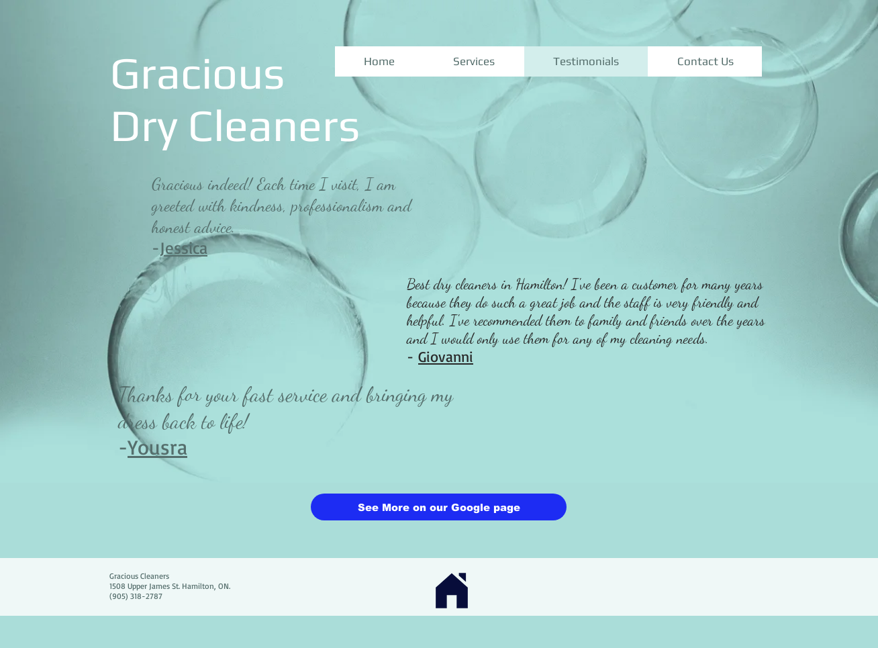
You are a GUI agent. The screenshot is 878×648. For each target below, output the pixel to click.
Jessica (183, 247)
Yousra (157, 447)
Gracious (197, 72)
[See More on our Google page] (439, 507)
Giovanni (445, 356)
